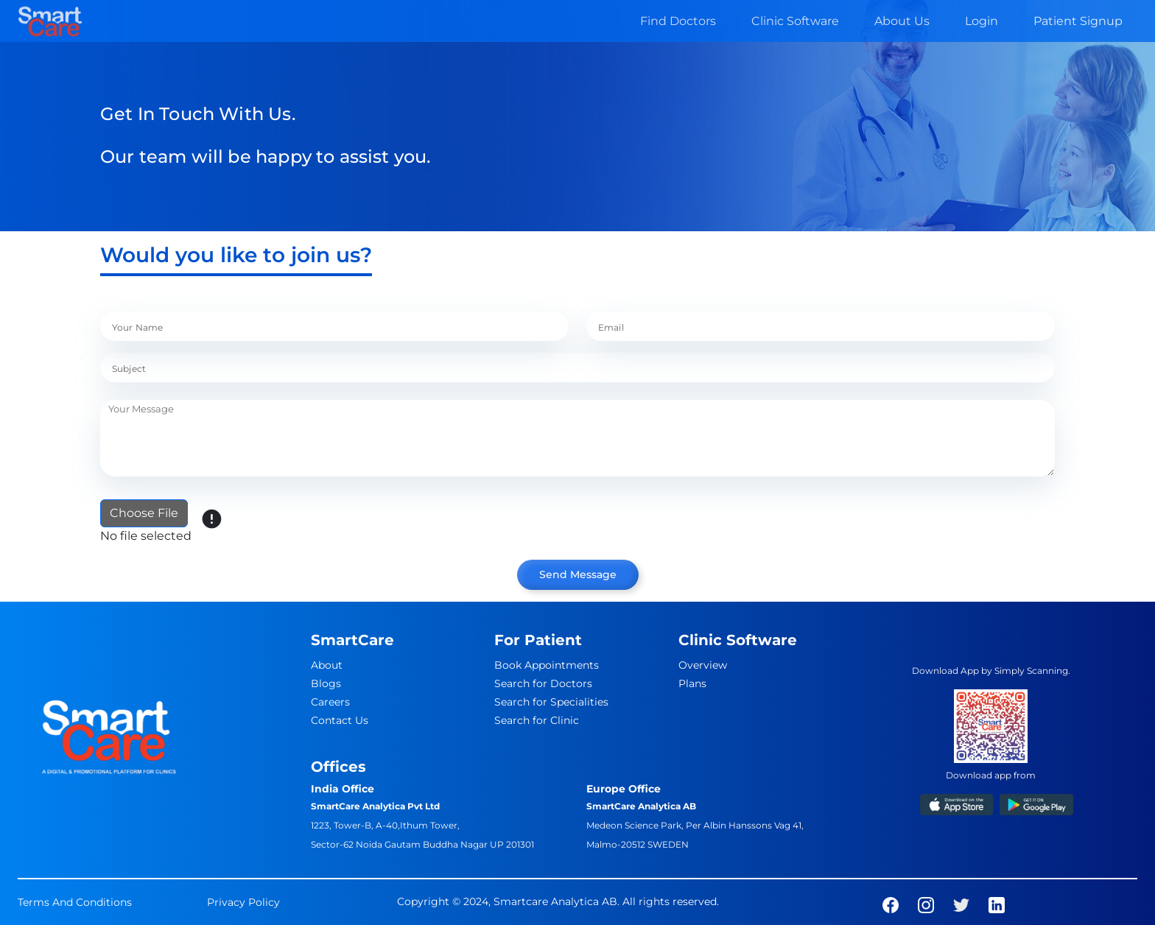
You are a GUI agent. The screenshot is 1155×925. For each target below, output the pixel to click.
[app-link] (957, 804)
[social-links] (890, 904)
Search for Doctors (543, 683)
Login (981, 21)
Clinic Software (795, 21)
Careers (330, 701)
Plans (692, 683)
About (327, 665)
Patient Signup (1078, 21)
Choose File (144, 513)
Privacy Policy (243, 902)
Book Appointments (546, 665)
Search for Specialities (551, 701)
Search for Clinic (536, 720)
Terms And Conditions (75, 902)
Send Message (578, 574)
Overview (702, 665)
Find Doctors (678, 21)
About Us (902, 21)
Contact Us (339, 720)
